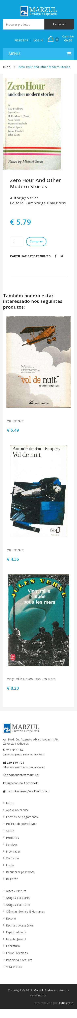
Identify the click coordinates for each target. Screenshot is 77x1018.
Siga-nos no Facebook (20, 783)
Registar (11, 879)
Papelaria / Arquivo (19, 960)
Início (6, 67)
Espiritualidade (16, 932)
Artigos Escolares (18, 898)
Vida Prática (14, 967)
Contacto (12, 858)
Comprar (36, 241)
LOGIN (38, 40)
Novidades (13, 851)
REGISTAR (21, 40)
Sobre (10, 831)
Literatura (13, 946)
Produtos (12, 838)
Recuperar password (20, 872)
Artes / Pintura (16, 891)
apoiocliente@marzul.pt (21, 775)
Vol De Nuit (15, 421)
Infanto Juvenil (16, 939)
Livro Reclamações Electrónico (26, 791)
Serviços (12, 844)
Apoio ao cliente (17, 810)
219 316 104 (24, 752)
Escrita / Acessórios (20, 925)
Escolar (11, 918)
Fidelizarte (66, 1003)
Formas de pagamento (22, 817)
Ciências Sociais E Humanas (25, 911)
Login (10, 865)
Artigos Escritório (18, 905)
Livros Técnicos (17, 953)
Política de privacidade (21, 824)
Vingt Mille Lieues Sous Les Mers (31, 679)
